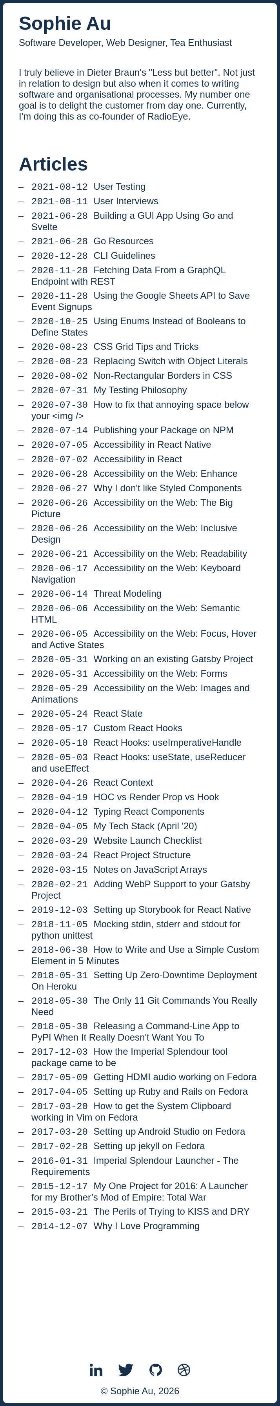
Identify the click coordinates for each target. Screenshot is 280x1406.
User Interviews (94, 204)
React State (87, 759)
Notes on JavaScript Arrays (119, 930)
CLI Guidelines (93, 263)
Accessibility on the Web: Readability (139, 586)
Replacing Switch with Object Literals (139, 376)
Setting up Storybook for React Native (141, 973)
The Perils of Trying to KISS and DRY (140, 1297)
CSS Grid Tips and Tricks (114, 360)
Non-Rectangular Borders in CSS (131, 392)
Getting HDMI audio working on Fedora (144, 1152)
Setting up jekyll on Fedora (118, 1227)
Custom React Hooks (106, 775)
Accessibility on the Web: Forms (129, 715)
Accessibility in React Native (121, 468)
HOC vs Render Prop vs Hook (125, 850)
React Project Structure (111, 914)
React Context (92, 834)
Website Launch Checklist (116, 898)
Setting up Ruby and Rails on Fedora (139, 1168)
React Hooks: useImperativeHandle (136, 791)
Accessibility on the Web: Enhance (134, 500)
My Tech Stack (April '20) (114, 882)
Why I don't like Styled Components (136, 516)
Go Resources (92, 247)
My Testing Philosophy (109, 408)
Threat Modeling (96, 629)
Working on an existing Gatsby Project (142, 699)
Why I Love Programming (115, 1313)
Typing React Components (117, 866)
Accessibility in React (106, 484)
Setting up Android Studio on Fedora (138, 1211)
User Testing (88, 188)
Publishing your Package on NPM (132, 452)
